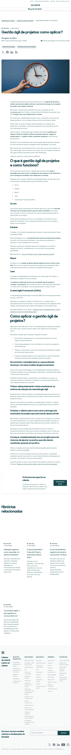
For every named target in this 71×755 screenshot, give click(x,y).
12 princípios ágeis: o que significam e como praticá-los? (12, 615)
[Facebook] (54, 747)
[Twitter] (49, 747)
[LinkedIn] (58, 747)
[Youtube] (63, 747)
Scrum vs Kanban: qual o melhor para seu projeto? (38, 254)
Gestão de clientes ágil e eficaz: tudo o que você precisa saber (37, 464)
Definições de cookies (36, 751)
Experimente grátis (60, 483)
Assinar (63, 734)
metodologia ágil (15, 112)
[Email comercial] (44, 734)
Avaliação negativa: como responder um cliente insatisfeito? (12, 552)
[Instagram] (68, 747)
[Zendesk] (2, 658)
